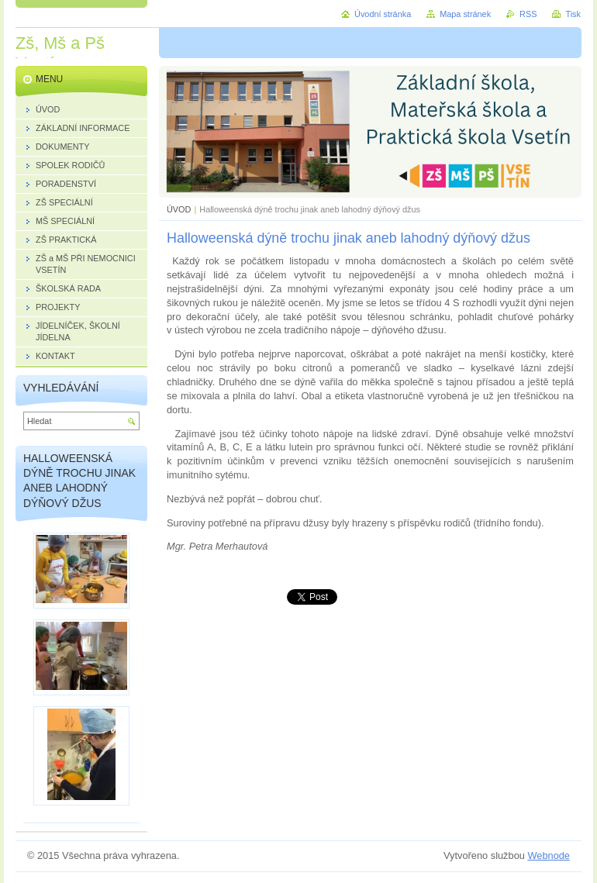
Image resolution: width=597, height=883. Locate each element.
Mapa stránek (465, 14)
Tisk (573, 14)
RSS (528, 14)
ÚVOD (179, 209)
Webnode (548, 855)
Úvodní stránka (382, 14)
